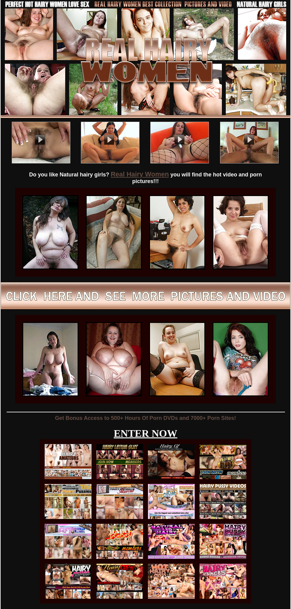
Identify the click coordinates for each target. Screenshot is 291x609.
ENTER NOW (145, 433)
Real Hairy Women (140, 174)
